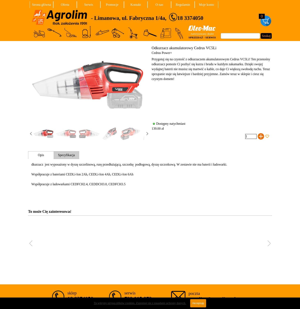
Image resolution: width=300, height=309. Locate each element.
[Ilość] (251, 136)
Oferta (65, 4)
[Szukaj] (240, 36)
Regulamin (183, 4)
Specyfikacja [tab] (66, 155)
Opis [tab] (41, 155)
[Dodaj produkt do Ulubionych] (267, 136)
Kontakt (136, 4)
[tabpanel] (162, 17)
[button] (147, 133)
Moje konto (206, 4)
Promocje (112, 4)
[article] (150, 92)
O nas (159, 4)
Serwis (88, 4)
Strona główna (41, 4)
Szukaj (266, 36)
